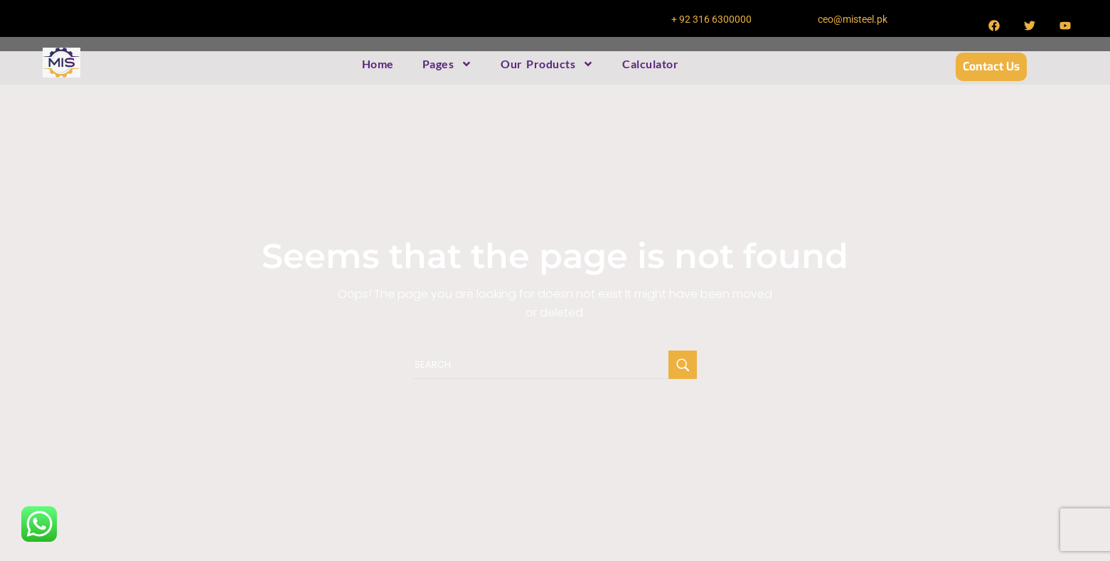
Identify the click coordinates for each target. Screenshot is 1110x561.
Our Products (547, 64)
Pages (447, 64)
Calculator (650, 63)
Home (378, 63)
